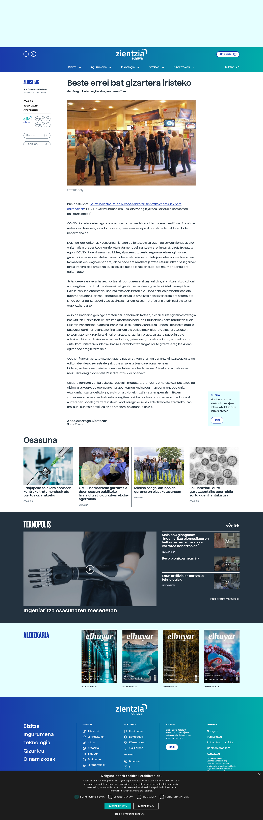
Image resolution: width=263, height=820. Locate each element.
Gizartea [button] (157, 67)
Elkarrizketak (93, 737)
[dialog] (131, 795)
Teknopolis (37, 524)
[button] (26, 54)
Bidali (217, 420)
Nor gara (212, 731)
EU (37, 119)
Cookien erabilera (218, 748)
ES (43, 119)
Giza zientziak (30, 110)
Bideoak (90, 754)
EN (37, 125)
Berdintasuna (30, 106)
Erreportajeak (94, 765)
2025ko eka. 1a (211, 686)
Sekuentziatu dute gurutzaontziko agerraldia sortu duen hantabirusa (211, 491)
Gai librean (133, 748)
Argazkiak (91, 748)
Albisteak (31, 82)
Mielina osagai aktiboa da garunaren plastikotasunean (157, 490)
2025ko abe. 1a (129, 686)
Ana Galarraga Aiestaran (35, 89)
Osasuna (28, 101)
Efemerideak (135, 742)
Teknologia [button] (130, 67)
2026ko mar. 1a (89, 686)
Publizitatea (214, 736)
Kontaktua (213, 753)
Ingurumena (38, 734)
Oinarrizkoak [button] (184, 67)
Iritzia (89, 742)
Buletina (232, 67)
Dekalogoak (134, 737)
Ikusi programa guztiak (225, 598)
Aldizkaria (227, 54)
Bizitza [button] (75, 67)
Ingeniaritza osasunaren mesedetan (70, 610)
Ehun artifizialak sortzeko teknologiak (183, 577)
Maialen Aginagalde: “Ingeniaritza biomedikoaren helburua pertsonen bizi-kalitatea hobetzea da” (185, 540)
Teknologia (36, 742)
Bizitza (31, 726)
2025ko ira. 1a (170, 686)
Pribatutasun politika (220, 742)
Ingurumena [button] (101, 67)
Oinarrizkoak (39, 759)
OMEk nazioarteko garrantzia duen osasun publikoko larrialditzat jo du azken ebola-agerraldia (103, 493)
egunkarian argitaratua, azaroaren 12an (96, 91)
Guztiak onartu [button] (117, 806)
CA (43, 125)
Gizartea (33, 751)
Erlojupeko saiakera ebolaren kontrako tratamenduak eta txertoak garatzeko (47, 491)
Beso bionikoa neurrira (180, 558)
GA (48, 125)
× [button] (259, 774)
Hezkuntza (133, 731)
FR (48, 119)
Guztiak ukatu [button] (145, 806)
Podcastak (92, 759)
